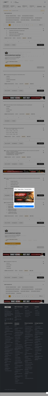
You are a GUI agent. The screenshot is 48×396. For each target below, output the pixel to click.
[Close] (33, 189)
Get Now (24, 206)
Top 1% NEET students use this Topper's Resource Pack (24, 203)
